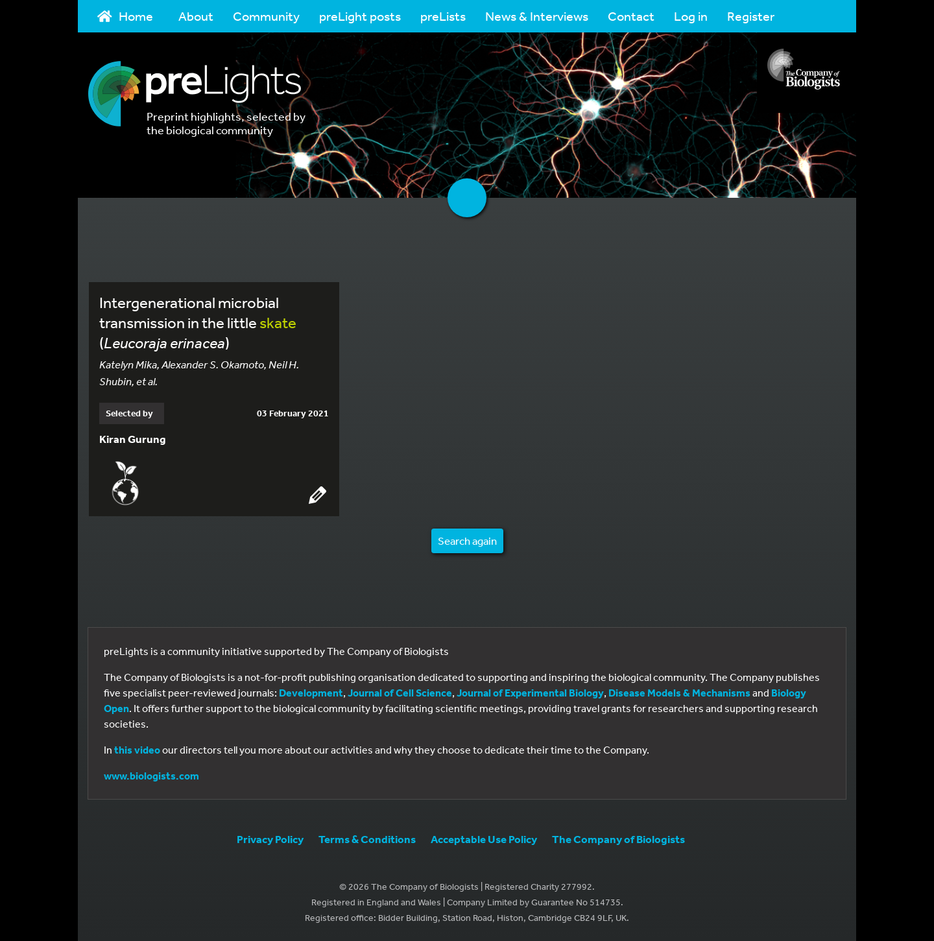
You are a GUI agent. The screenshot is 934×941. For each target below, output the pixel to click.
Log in (691, 15)
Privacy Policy (270, 839)
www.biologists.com (151, 775)
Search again (467, 540)
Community (266, 15)
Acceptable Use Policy (484, 839)
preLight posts (360, 15)
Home (125, 15)
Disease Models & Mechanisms (679, 692)
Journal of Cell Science (400, 692)
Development (311, 692)
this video (137, 749)
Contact (631, 15)
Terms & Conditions (367, 839)
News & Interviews (536, 15)
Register (750, 15)
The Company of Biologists (618, 839)
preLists (443, 15)
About (195, 15)
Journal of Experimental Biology (530, 692)
